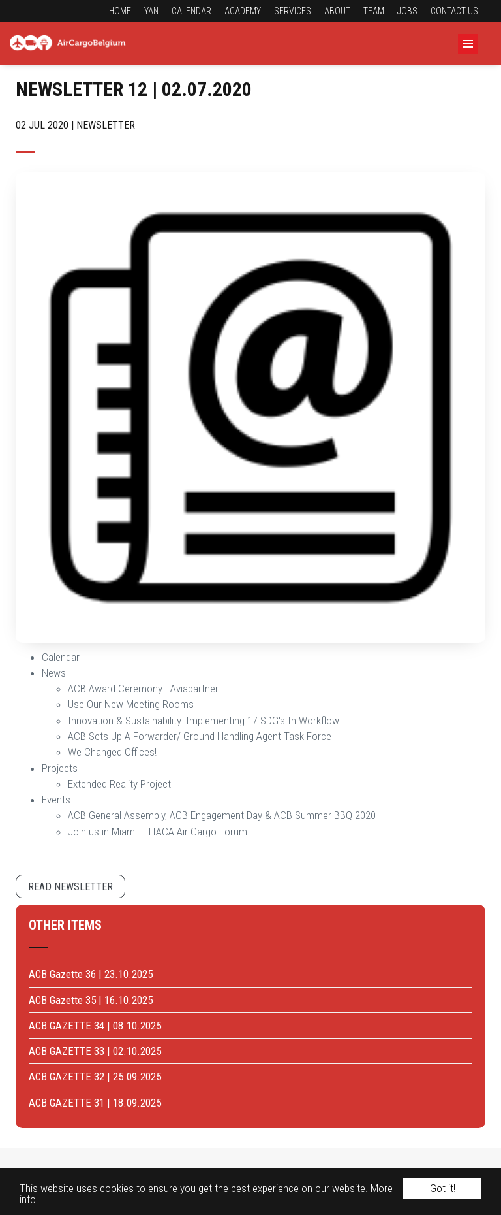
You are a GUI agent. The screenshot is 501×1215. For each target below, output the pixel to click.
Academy (242, 11)
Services (292, 11)
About (337, 11)
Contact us (454, 11)
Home (120, 11)
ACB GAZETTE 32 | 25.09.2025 (95, 1076)
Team (373, 11)
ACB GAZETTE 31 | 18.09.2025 (95, 1102)
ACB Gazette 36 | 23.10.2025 (91, 973)
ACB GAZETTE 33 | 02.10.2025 (95, 1051)
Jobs (407, 11)
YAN (151, 11)
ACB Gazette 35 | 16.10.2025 (91, 1000)
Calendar (191, 11)
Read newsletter (70, 887)
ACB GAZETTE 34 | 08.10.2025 (95, 1025)
